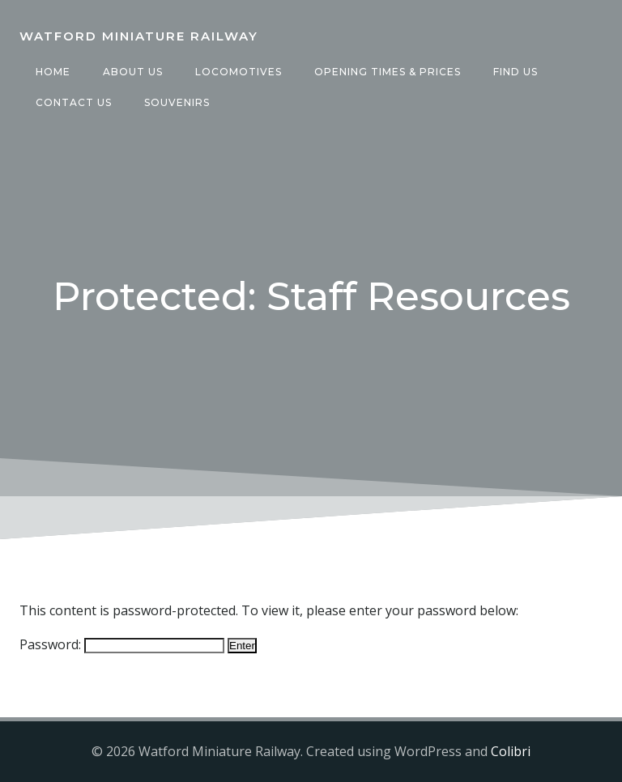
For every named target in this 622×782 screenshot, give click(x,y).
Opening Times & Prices (387, 72)
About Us (133, 72)
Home (53, 72)
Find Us (515, 72)
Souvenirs (177, 102)
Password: (121, 644)
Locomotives (238, 72)
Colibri (510, 751)
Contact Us (74, 102)
